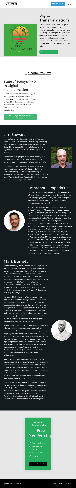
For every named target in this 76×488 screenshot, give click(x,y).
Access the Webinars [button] (49, 52)
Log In (69, 4)
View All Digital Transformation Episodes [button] (20, 122)
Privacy (68, 483)
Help (54, 483)
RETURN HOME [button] (57, 4)
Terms (61, 483)
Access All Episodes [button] (38, 464)
